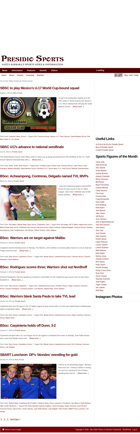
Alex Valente (100, 168)
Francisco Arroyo (44, 136)
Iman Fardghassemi (17, 230)
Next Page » (15, 419)
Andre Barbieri (101, 171)
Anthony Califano (45, 406)
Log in (134, 430)
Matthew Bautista (14, 168)
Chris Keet (100, 193)
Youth (16, 165)
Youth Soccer (23, 165)
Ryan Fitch (100, 273)
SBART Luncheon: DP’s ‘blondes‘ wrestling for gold (38, 355)
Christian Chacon (62, 286)
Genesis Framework (113, 430)
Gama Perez (17, 409)
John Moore (100, 228)
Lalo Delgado (10, 347)
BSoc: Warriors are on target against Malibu (32, 238)
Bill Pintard (100, 182)
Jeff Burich (100, 216)
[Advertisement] (27, 27)
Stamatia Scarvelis (103, 279)
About (11, 75)
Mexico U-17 (55, 136)
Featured (12, 136)
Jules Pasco (78, 165)
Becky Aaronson (102, 179)
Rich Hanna (100, 262)
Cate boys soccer (42, 227)
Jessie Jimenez (27, 409)
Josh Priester (101, 233)
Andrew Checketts (103, 176)
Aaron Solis (100, 162)
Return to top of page (13, 430)
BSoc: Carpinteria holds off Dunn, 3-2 (28, 325)
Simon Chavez (101, 276)
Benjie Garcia (48, 256)
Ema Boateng (101, 205)
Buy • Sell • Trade (132, 75)
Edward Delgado (67, 227)
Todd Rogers (100, 282)
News (3, 71)
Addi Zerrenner (101, 165)
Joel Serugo (29, 230)
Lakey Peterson (102, 242)
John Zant (99, 230)
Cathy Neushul (101, 191)
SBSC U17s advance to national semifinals (32, 147)
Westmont (12, 406)
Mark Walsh (100, 253)
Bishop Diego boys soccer (9, 227)
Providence (66, 403)
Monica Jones (101, 256)
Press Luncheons (56, 403)
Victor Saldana (51, 230)
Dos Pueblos (32, 403)
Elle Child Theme (96, 430)
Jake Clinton (100, 213)
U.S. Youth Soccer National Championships (73, 168)
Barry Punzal (19, 359)
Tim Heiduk (15, 139)
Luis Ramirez (38, 288)
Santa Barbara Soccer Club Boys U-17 (34, 168)
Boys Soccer (32, 224)
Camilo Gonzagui (58, 406)
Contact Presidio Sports (105, 150)
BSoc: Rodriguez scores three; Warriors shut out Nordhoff (43, 267)
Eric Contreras (77, 344)
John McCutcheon (103, 225)
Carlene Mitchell (102, 188)
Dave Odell (100, 202)
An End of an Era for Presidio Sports (109, 144)
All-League (13, 224)
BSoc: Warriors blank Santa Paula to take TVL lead (37, 296)
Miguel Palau (48, 288)
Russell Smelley (102, 268)
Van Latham (100, 287)
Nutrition (40, 75)
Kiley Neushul (101, 236)
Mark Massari (101, 250)
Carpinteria (41, 224)
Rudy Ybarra (100, 265)
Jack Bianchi (100, 211)
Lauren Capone (102, 245)
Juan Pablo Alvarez (40, 409)
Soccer (23, 136)
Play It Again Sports (118, 75)
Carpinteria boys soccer (27, 227)
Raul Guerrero (65, 136)
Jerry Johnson (101, 219)
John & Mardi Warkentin (105, 222)
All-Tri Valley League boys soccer (80, 224)
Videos (54, 70)
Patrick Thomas (39, 230)
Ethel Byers (100, 208)
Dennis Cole (56, 165)
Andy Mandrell (33, 406)
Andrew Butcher (102, 173)
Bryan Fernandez (102, 185)
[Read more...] (78, 107)
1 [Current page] (1, 419)
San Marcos (75, 403)
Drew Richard (82, 406)
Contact (20, 75)
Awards (42, 71)
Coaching (30, 75)
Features (30, 71)
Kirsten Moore (101, 239)
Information (16, 71)
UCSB (6, 406)
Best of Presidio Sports (104, 147)
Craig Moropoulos (102, 199)
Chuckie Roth (101, 196)
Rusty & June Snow (103, 270)
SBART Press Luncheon (76, 409)
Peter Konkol (63, 409)
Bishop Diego (22, 224)
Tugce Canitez (101, 285)
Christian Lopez (45, 165)
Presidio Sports (70, 61)
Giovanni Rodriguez (12, 288)
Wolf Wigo (99, 290)
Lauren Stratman (102, 248)
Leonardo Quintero (26, 288)
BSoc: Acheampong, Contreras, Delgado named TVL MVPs (44, 176)
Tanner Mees (53, 168)
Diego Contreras (55, 227)
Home (4, 75)
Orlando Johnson (102, 259)
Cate (47, 224)
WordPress (127, 430)
